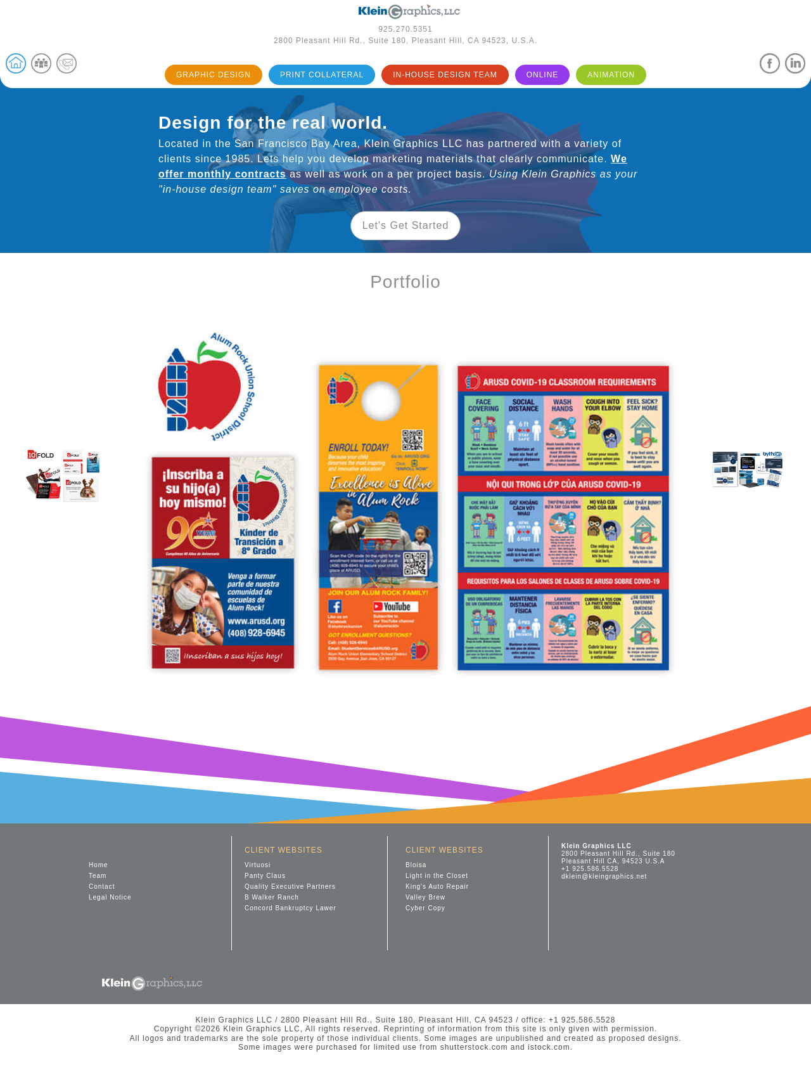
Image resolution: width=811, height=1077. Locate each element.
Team (97, 875)
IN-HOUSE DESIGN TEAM (445, 74)
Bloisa (416, 864)
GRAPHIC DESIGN (213, 74)
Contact (102, 886)
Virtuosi (258, 864)
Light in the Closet (437, 875)
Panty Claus (265, 875)
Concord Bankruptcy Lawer (290, 908)
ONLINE (543, 74)
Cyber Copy (425, 908)
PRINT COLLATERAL (322, 74)
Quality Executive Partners (290, 886)
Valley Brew (425, 897)
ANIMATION (611, 74)
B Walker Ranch (272, 897)
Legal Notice (110, 897)
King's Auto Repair (437, 886)
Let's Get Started (405, 225)
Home (98, 864)
